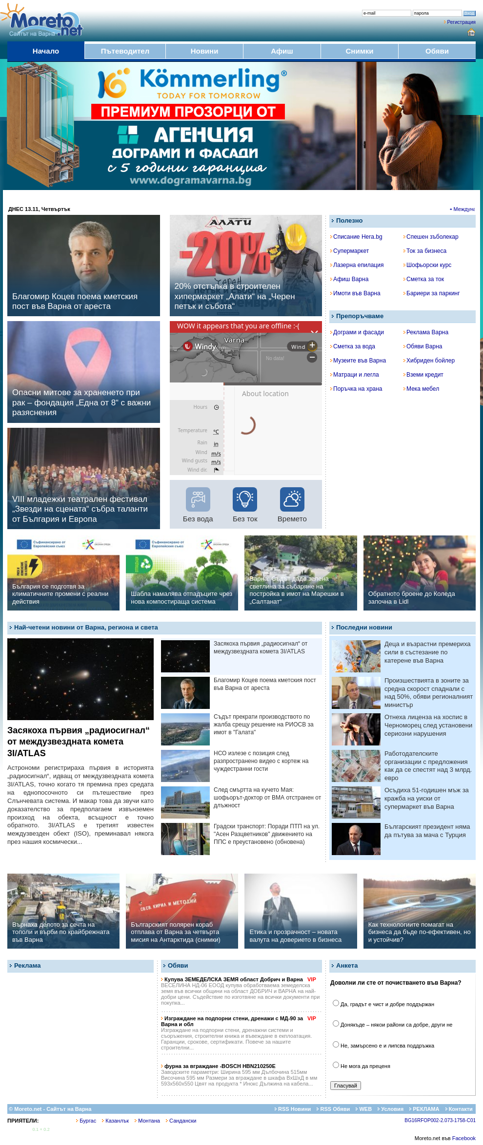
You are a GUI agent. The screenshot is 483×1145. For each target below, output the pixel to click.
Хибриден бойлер (429, 360)
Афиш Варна (349, 279)
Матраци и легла (354, 374)
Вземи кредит (423, 374)
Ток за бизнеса (424, 251)
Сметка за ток (423, 279)
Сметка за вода (352, 346)
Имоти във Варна (355, 293)
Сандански (181, 1121)
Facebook (464, 1138)
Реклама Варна (425, 332)
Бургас (86, 1121)
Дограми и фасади (357, 332)
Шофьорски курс (427, 265)
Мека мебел (421, 388)
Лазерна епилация (356, 265)
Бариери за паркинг (431, 293)
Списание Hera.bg (356, 236)
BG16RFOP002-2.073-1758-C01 (440, 1120)
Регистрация (461, 22)
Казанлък (115, 1121)
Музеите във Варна (358, 360)
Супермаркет (349, 251)
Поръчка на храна (356, 388)
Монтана (147, 1121)
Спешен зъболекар (431, 236)
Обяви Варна (423, 346)
